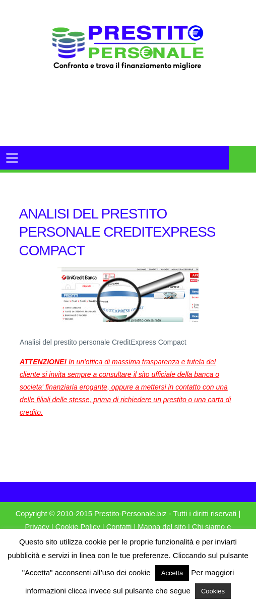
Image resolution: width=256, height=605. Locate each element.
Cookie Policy (77, 527)
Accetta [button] (172, 573)
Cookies (213, 591)
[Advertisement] (144, 120)
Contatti (119, 527)
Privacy (37, 527)
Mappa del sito (162, 527)
